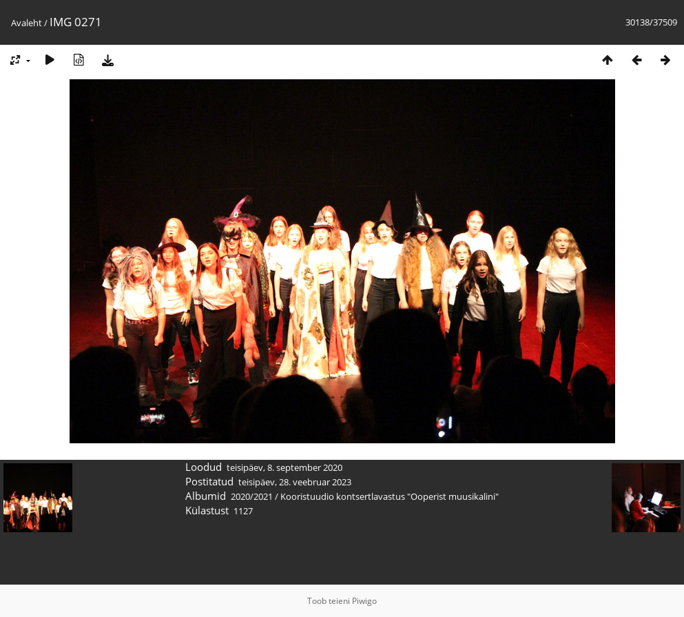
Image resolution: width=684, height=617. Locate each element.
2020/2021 (252, 496)
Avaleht (26, 23)
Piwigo (364, 601)
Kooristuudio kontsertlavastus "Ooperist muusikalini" (389, 496)
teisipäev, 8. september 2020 (284, 467)
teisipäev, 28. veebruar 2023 (294, 482)
